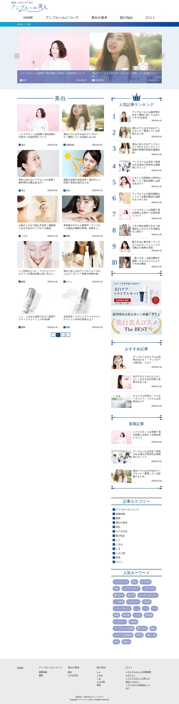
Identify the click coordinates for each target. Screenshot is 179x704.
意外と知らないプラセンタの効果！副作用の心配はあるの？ (37, 181)
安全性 (146, 602)
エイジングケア (131, 588)
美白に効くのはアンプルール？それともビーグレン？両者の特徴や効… (81, 272)
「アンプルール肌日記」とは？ (138, 686)
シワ (145, 608)
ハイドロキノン (122, 608)
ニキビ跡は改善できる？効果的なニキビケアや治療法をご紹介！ (146, 229)
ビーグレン (120, 622)
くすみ (24, 236)
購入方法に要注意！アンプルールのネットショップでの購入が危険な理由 (146, 245)
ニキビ (137, 615)
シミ (118, 540)
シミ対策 (118, 602)
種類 (68, 236)
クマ (154, 608)
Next (162, 58)
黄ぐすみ (142, 628)
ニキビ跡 (120, 553)
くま (118, 548)
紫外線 (126, 615)
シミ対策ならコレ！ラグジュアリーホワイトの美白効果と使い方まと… (37, 272)
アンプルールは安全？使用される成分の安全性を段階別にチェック (146, 165)
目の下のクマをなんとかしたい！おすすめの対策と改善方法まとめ (147, 379)
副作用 (131, 595)
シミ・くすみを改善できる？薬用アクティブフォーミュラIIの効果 (37, 318)
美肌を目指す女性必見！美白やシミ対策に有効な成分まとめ (81, 181)
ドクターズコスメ (148, 595)
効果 (116, 588)
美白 (134, 582)
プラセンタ (133, 602)
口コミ (150, 17)
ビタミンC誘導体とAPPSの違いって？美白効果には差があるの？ (146, 181)
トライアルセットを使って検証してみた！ (138, 680)
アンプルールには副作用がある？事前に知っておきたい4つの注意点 (146, 115)
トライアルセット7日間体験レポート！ (138, 673)
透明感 (148, 615)
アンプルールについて (62, 17)
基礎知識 (70, 145)
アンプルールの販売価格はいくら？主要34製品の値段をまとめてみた (146, 196)
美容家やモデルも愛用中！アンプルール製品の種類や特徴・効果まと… (81, 226)
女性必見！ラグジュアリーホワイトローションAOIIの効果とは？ (81, 318)
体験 (116, 615)
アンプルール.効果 (123, 628)
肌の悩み (126, 17)
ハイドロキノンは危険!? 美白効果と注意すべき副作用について (37, 135)
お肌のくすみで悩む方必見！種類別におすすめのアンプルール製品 (37, 226)
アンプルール (121, 582)
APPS (139, 635)
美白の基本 (99, 17)
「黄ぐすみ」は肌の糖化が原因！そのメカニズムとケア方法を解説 (146, 261)
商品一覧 (151, 635)
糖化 (153, 628)
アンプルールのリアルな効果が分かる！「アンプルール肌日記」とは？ (147, 360)
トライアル (149, 588)
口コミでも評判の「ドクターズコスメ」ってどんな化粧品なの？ (147, 399)
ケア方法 (145, 582)
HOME (28, 17)
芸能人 (126, 641)
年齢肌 (133, 622)
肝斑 (118, 557)
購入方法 (118, 595)
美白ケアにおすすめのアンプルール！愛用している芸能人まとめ (80, 135)
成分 (23, 145)
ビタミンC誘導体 (123, 635)
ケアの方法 (121, 531)
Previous (17, 58)
